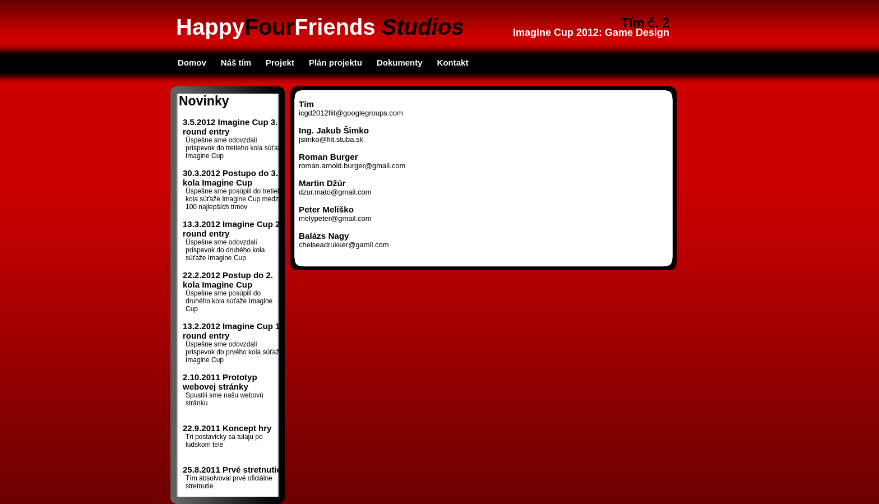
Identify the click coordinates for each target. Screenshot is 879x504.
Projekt (280, 62)
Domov (192, 62)
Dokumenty (400, 62)
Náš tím (236, 62)
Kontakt (453, 62)
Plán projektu (335, 62)
